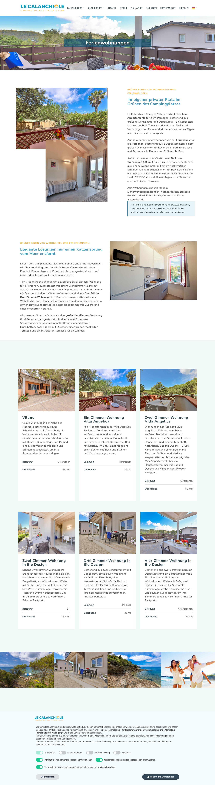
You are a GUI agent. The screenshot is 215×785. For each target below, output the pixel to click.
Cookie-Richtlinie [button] (81, 733)
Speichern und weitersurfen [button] (160, 777)
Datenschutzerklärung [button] (145, 727)
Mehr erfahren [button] (47, 777)
